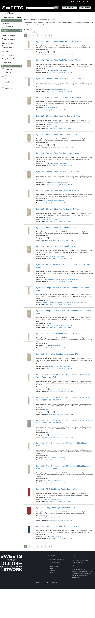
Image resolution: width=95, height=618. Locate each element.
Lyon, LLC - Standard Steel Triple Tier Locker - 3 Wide (58, 135)
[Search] (43, 8)
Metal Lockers (68, 54)
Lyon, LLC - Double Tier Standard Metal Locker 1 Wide (58, 334)
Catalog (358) (9, 69)
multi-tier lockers (62, 182)
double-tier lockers (48, 366)
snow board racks (54, 89)
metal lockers (53, 182)
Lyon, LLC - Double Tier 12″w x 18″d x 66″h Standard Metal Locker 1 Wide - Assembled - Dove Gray (64, 398)
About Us (52, 572)
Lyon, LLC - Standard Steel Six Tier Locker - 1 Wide (57, 228)
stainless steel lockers (60, 70)
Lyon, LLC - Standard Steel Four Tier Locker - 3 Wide (57, 172)
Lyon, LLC (49, 49)
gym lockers (46, 126)
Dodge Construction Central (82, 573)
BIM (6, 75)
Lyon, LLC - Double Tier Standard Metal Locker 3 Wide (58, 354)
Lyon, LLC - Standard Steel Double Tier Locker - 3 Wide (58, 97)
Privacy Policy (54, 568)
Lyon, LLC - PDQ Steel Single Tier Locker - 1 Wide (56, 489)
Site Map (52, 570)
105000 (45, 107)
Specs (7, 79)
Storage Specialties (51, 54)
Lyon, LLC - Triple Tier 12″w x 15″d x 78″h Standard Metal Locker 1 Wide (63, 444)
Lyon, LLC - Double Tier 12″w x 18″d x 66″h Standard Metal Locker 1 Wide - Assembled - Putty (64, 375)
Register (85, 1)
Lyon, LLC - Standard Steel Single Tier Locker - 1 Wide (58, 42)
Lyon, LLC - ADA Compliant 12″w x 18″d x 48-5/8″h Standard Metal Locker (63, 266)
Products (7, 23)
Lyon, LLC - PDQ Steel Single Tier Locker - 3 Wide (56, 508)
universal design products (73, 279)
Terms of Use (54, 566)
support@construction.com (81, 560)
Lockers (60, 54)
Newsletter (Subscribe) (57, 559)
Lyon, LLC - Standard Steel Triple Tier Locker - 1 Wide (58, 116)
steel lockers (63, 89)
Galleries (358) (9, 82)
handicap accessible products (56, 279)
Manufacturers (9, 26)
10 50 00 (45, 52)
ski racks (45, 89)
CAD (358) (8, 72)
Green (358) (8, 88)
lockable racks (59, 52)
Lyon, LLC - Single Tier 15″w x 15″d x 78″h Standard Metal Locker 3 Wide (63, 312)
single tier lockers (59, 518)
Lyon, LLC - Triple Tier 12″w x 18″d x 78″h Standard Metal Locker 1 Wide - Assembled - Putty (63, 467)
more (41, 25)
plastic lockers (56, 325)
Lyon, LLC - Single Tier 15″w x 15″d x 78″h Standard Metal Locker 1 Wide (63, 289)
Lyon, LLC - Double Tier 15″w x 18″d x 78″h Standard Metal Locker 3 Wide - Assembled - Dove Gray (64, 421)
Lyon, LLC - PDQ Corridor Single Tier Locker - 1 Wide (58, 526)
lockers (53, 126)
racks (49, 107)
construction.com (79, 569)
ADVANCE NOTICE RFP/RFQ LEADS (82, 571)
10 (50, 35)
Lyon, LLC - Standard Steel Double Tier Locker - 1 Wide (58, 79)
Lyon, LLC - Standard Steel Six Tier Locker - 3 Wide (57, 246)
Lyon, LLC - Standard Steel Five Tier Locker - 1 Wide (57, 190)
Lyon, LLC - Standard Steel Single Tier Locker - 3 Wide (58, 60)
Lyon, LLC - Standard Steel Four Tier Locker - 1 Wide (57, 153)
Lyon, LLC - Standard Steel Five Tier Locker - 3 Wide (57, 209)
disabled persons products (50, 302)
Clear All (19, 17)
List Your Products (79, 562)
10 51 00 (51, 52)
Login (78, 1)
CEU (6, 85)
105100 (51, 70)
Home (72, 1)
